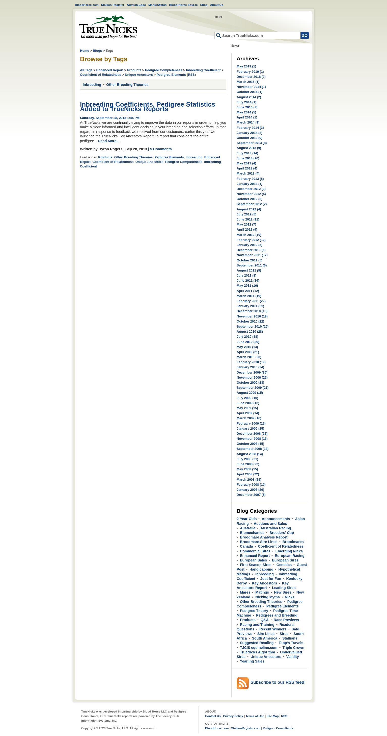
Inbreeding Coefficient (203, 70)
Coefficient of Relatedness (100, 75)
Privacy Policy (233, 716)
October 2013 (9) (249, 138)
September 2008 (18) (252, 449)
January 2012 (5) (249, 245)
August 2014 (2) (249, 97)
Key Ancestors (264, 583)
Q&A (265, 620)
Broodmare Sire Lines (259, 542)
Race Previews (286, 620)
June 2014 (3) (247, 107)
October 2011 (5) (249, 260)
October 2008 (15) (250, 444)
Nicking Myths (267, 597)
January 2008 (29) (250, 490)
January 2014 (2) (249, 133)
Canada (246, 546)
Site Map (272, 716)
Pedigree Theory (254, 611)
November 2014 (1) (251, 87)
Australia (247, 528)
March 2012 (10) (249, 235)
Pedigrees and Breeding (276, 615)
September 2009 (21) (252, 387)
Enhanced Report (109, 70)
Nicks (289, 597)
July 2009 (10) (247, 398)
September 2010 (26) (252, 326)
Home (108, 27)
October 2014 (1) (249, 92)
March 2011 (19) (249, 296)
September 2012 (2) (252, 204)
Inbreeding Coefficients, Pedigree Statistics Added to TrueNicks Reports (147, 107)
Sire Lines (265, 634)
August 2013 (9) (249, 148)
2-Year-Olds (247, 519)
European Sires (285, 560)
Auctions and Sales (270, 524)
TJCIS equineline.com (259, 648)
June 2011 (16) (248, 280)
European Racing (290, 556)
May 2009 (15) (247, 408)
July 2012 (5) (246, 214)
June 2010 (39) (248, 342)
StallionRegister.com (245, 728)
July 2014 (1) (246, 102)
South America (264, 638)
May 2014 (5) (246, 112)
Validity (292, 657)
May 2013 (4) (246, 163)
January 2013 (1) (249, 184)
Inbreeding (92, 85)
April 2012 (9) (247, 229)
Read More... (109, 141)
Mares (245, 592)
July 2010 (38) (247, 336)
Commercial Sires (255, 551)
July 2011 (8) (246, 275)
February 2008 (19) (251, 484)
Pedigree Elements (171, 75)
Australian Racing (275, 528)
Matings (262, 592)
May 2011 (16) (247, 285)
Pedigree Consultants (278, 728)
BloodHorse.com (87, 4)
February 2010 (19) (251, 362)
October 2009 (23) (250, 382)
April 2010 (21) (248, 352)
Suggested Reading (256, 643)
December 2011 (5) (251, 250)
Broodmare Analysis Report (264, 537)
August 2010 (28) (250, 331)
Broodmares (293, 542)
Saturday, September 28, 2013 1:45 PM (110, 118)
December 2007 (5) (251, 495)
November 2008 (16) (252, 438)
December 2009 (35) (252, 372)
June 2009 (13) (248, 403)
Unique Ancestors (139, 75)
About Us (216, 4)
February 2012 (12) (251, 240)
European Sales (253, 560)
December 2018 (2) (251, 77)
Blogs (97, 51)
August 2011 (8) (249, 270)
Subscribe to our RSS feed (277, 682)
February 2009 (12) (251, 423)
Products (134, 70)
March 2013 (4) (248, 173)
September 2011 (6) (252, 265)
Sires (284, 634)
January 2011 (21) (250, 306)
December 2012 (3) (251, 189)
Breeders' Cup (281, 533)
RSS (191, 75)
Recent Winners (273, 629)
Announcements (276, 519)
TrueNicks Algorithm (257, 652)
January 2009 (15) (250, 428)
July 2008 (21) (247, 459)
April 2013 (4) (247, 168)
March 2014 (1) (248, 122)
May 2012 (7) (246, 224)
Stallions (289, 638)
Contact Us (213, 716)
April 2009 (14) (248, 413)
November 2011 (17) (252, 255)
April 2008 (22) (248, 474)
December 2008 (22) (252, 433)
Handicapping (261, 569)
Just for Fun (270, 579)
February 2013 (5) (250, 179)
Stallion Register (112, 4)
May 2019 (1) (246, 66)
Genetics (284, 565)
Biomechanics (252, 533)
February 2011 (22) (251, 301)
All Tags (86, 70)
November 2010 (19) (252, 316)
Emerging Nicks (289, 551)
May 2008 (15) (247, 469)
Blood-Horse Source (183, 4)
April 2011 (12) (248, 291)
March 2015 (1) (248, 82)
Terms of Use (255, 716)
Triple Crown (294, 648)
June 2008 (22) (248, 464)
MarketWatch (157, 4)
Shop (203, 4)
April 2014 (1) (247, 117)
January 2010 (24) (250, 367)
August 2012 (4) (249, 209)
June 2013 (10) (248, 158)
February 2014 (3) (250, 128)
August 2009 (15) (250, 393)
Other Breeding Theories (127, 85)
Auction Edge (136, 4)
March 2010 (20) (249, 357)
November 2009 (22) (252, 377)
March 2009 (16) (249, 418)
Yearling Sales (252, 661)
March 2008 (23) (249, 479)
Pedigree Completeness (163, 70)
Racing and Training (257, 625)
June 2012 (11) (248, 219)
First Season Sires (255, 565)
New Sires (282, 592)
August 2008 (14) (250, 454)
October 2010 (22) (250, 321)
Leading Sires (284, 588)
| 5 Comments (160, 149)
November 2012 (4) (251, 194)
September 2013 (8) (252, 143)
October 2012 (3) (249, 199)
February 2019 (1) (250, 71)
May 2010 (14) (247, 347)
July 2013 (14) (247, 153)
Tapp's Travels (291, 643)
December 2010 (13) (252, 311)
